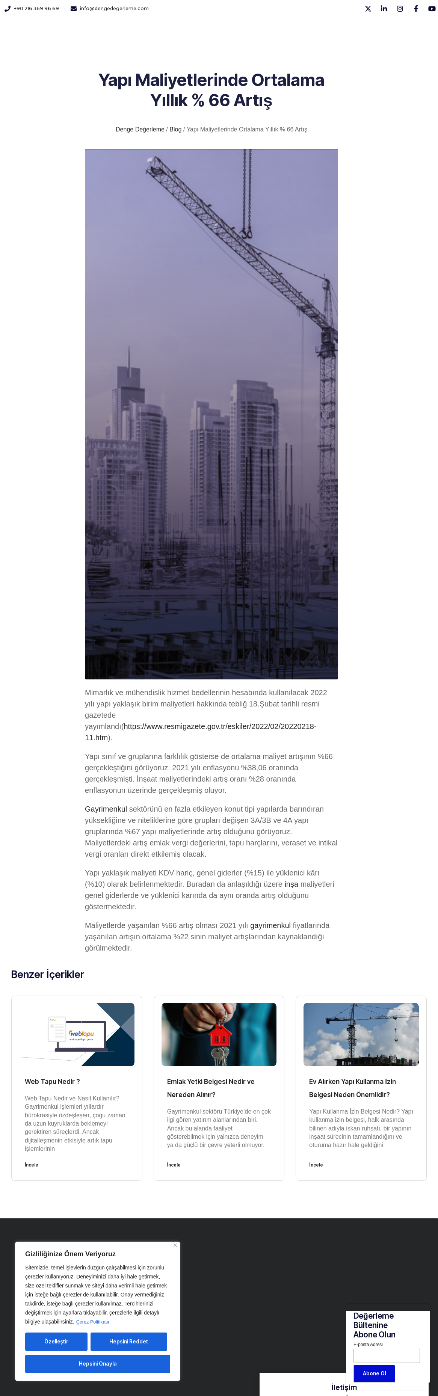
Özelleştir (56, 1341)
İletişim (257, 29)
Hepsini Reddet (128, 1341)
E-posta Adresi (368, 1344)
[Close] (175, 1245)
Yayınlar (225, 29)
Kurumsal (106, 29)
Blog (285, 29)
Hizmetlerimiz (150, 29)
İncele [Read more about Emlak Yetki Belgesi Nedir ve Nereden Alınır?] (174, 1165)
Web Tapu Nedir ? (56, 1081)
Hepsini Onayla (98, 1363)
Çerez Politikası (94, 1322)
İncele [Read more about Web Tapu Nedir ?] (31, 1165)
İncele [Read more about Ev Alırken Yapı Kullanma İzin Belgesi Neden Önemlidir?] (316, 1165)
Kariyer (192, 29)
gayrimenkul (270, 925)
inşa (291, 884)
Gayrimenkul (106, 809)
